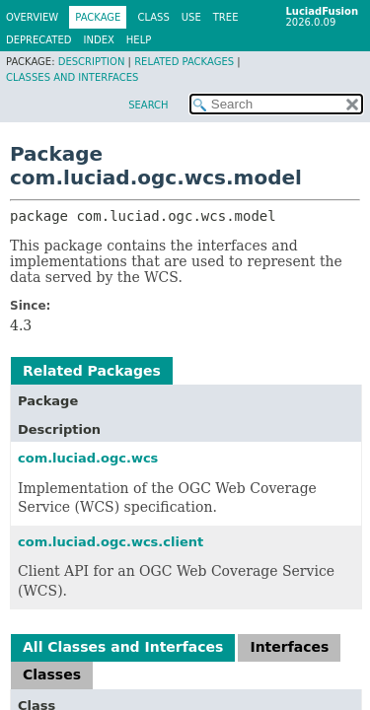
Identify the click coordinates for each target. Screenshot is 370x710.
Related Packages (184, 61)
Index (99, 40)
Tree (226, 17)
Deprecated (39, 40)
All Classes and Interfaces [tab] (123, 647)
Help (138, 40)
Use (191, 17)
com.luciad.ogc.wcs (88, 458)
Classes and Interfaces (72, 77)
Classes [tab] (52, 674)
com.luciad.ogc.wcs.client (110, 541)
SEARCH (148, 105)
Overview (32, 17)
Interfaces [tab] (289, 647)
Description (91, 61)
